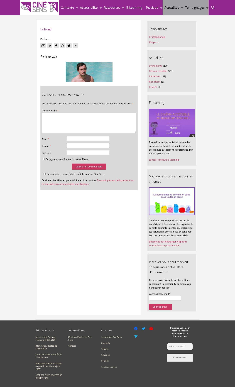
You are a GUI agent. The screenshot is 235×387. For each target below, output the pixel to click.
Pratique (152, 7)
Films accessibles (158, 71)
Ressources (112, 7)
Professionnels (157, 36)
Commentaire (50, 110)
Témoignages (194, 7)
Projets (153, 86)
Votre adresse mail (159, 293)
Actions (104, 349)
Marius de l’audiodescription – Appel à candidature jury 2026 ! (49, 366)
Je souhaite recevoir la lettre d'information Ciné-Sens (73, 177)
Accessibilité (89, 7)
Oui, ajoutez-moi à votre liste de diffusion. (66, 162)
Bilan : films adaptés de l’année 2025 (46, 347)
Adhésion (105, 354)
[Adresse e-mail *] (180, 346)
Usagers (153, 42)
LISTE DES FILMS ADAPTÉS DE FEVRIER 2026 (49, 356)
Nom (45, 142)
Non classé (155, 81)
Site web (46, 156)
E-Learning (134, 7)
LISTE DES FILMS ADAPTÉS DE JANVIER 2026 (49, 376)
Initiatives (154, 76)
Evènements (155, 65)
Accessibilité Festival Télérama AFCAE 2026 (45, 338)
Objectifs (105, 343)
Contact (72, 345)
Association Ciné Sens (111, 337)
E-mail (46, 149)
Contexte (67, 7)
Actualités (171, 7)
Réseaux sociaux (109, 366)
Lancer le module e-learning (164, 159)
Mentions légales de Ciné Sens (80, 338)
